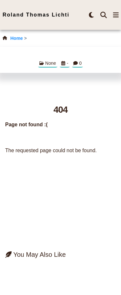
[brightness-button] (91, 15)
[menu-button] (116, 15)
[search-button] (103, 15)
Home (16, 38)
